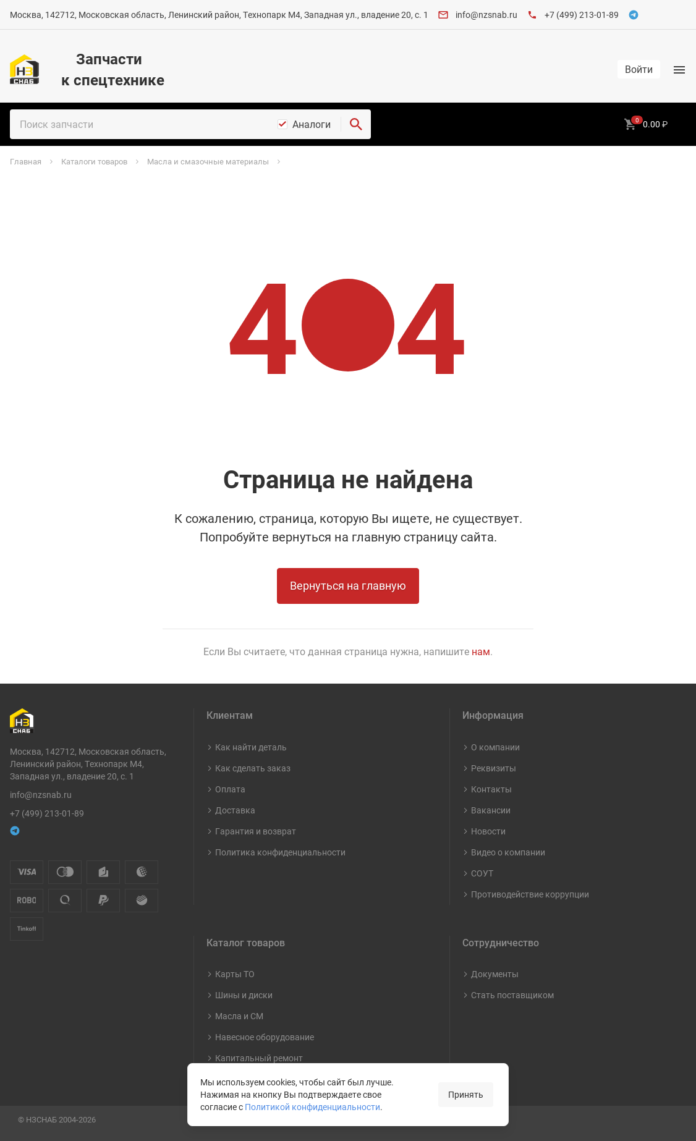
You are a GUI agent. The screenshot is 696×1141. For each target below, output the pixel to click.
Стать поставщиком (512, 995)
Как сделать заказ (253, 768)
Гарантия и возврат (255, 831)
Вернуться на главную (348, 585)
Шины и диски (244, 995)
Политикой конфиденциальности (312, 1107)
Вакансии (491, 810)
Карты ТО (235, 974)
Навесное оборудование (264, 1037)
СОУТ (482, 873)
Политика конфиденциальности (280, 852)
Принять (465, 1094)
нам (481, 651)
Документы (495, 974)
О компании (495, 747)
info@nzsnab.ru (486, 14)
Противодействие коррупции (530, 894)
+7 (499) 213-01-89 (582, 14)
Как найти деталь (251, 747)
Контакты (491, 789)
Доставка (235, 810)
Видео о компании (508, 852)
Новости (488, 831)
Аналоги (311, 124)
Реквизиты (493, 768)
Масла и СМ (239, 1016)
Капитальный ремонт (259, 1058)
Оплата (230, 789)
